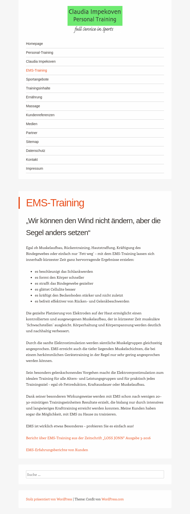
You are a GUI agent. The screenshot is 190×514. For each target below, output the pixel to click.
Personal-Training (39, 52)
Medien (31, 124)
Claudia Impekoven (41, 61)
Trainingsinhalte (38, 88)
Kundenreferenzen (40, 115)
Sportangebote (37, 79)
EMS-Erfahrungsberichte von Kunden (57, 449)
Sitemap (32, 142)
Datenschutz (35, 151)
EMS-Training (36, 70)
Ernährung (34, 97)
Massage (33, 106)
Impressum (34, 168)
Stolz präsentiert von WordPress (49, 499)
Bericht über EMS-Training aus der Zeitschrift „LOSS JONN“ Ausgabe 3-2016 (88, 437)
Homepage (34, 44)
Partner (31, 133)
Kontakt (32, 160)
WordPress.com (113, 499)
